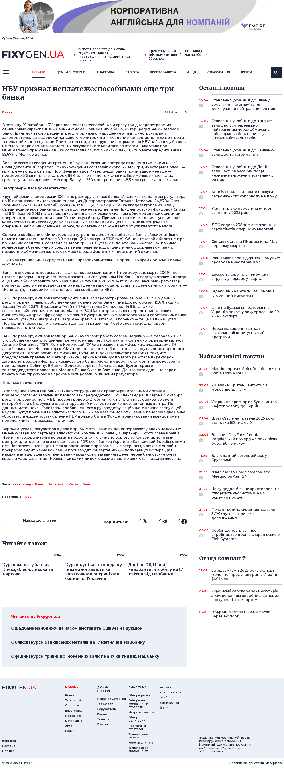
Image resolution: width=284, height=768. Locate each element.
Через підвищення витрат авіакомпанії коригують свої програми (240, 332)
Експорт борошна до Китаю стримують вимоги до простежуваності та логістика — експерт (103, 54)
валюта (132, 72)
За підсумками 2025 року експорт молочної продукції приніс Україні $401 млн (244, 574)
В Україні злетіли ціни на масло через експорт (240, 614)
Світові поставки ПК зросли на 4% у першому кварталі (244, 244)
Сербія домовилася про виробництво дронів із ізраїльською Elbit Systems (245, 534)
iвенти (246, 72)
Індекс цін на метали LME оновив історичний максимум (242, 293)
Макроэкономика (141, 712)
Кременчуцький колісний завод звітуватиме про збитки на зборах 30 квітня (175, 54)
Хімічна (102, 724)
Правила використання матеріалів (255, 763)
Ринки (70, 695)
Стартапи (72, 705)
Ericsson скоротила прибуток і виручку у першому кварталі (240, 276)
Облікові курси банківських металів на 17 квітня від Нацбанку (78, 642)
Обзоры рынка (139, 695)
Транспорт (105, 704)
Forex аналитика (140, 742)
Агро (69, 726)
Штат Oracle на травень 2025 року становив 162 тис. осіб (243, 420)
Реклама (8, 746)
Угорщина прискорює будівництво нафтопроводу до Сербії (244, 404)
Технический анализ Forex (138, 749)
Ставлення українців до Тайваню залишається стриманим (242, 152)
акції (191, 72)
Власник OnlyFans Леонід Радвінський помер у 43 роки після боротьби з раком (244, 439)
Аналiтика (105, 72)
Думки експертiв (70, 72)
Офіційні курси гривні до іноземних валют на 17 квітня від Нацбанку (85, 656)
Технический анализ (138, 735)
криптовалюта (163, 72)
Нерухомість (106, 709)
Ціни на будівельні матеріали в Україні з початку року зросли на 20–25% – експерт (246, 312)
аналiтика (137, 687)
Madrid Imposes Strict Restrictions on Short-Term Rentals (245, 371)
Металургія (73, 720)
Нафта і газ (73, 715)
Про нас (8, 751)
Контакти (9, 740)
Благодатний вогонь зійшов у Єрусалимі (240, 458)
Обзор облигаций (137, 719)
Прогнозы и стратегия (137, 727)
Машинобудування (111, 698)
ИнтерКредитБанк (27, 484)
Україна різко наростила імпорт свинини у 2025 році (241, 210)
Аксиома (56, 484)
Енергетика (73, 710)
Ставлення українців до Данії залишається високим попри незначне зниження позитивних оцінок (242, 173)
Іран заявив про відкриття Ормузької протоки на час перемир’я (246, 260)
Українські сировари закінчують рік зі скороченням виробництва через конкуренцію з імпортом (245, 595)
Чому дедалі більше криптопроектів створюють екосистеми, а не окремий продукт (245, 493)
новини (38, 72)
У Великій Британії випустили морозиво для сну (240, 387)
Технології (73, 700)
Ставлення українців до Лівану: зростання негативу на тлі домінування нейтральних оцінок (243, 104)
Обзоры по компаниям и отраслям (138, 704)
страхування (218, 72)
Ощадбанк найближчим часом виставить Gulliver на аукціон (76, 628)
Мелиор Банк (80, 484)
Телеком (103, 719)
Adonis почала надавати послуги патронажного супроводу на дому (244, 194)
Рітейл (102, 714)
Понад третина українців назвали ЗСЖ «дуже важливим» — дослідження (243, 513)
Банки (7, 112)
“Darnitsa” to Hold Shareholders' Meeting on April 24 (240, 474)
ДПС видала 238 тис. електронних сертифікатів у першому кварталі (243, 227)
